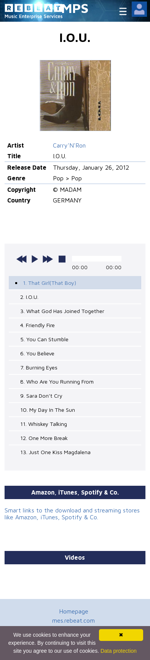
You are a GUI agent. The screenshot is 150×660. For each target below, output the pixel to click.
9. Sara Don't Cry (41, 395)
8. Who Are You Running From (57, 381)
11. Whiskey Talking (43, 424)
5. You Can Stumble (44, 339)
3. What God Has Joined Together (62, 311)
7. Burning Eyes (38, 367)
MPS (75, 8)
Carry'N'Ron (69, 145)
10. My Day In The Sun (47, 409)
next (47, 259)
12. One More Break (44, 438)
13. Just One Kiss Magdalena (55, 452)
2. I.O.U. (29, 297)
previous (21, 259)
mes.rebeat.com (73, 620)
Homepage (73, 611)
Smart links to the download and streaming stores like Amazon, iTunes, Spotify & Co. (72, 513)
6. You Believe (37, 353)
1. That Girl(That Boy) (49, 282)
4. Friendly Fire (37, 325)
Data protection (119, 651)
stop (62, 259)
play (34, 259)
